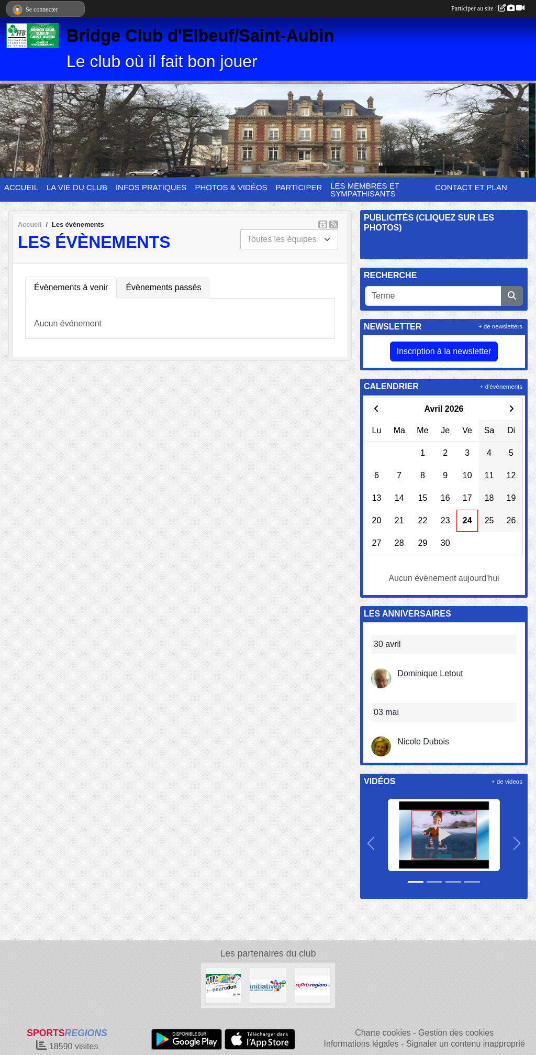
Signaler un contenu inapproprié (465, 1043)
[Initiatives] (268, 985)
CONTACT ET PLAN (471, 187)
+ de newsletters (500, 326)
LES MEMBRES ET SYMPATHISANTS (364, 189)
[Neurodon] (223, 985)
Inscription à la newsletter (444, 351)
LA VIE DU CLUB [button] (77, 187)
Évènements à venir (71, 287)
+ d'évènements (501, 386)
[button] (371, 843)
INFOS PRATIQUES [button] (151, 187)
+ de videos (507, 781)
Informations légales (361, 1043)
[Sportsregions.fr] (313, 985)
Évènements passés (163, 287)
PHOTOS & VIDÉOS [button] (231, 187)
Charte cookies (383, 1032)
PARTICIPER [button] (299, 187)
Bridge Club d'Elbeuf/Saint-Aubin (200, 35)
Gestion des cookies (456, 1032)
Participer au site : (487, 8)
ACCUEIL (21, 187)
